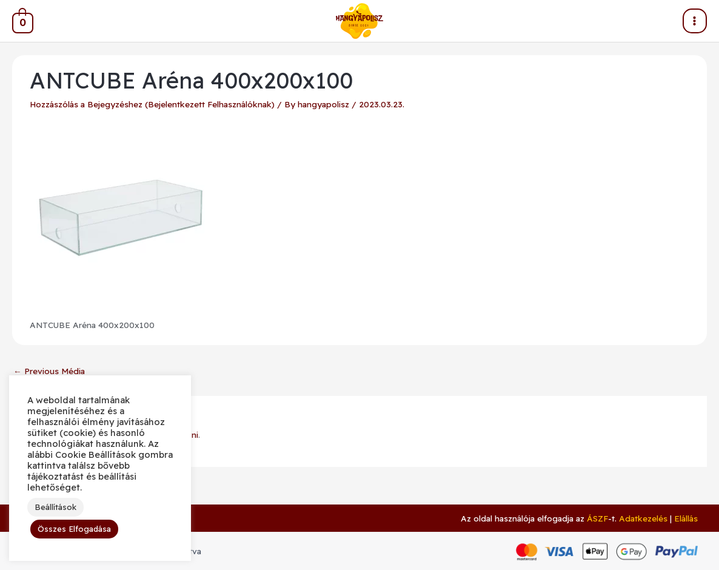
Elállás (686, 518)
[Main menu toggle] (695, 20)
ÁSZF (597, 518)
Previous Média (49, 371)
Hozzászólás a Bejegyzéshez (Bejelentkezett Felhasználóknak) (152, 104)
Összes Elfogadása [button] (74, 529)
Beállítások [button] (55, 507)
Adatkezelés (643, 518)
